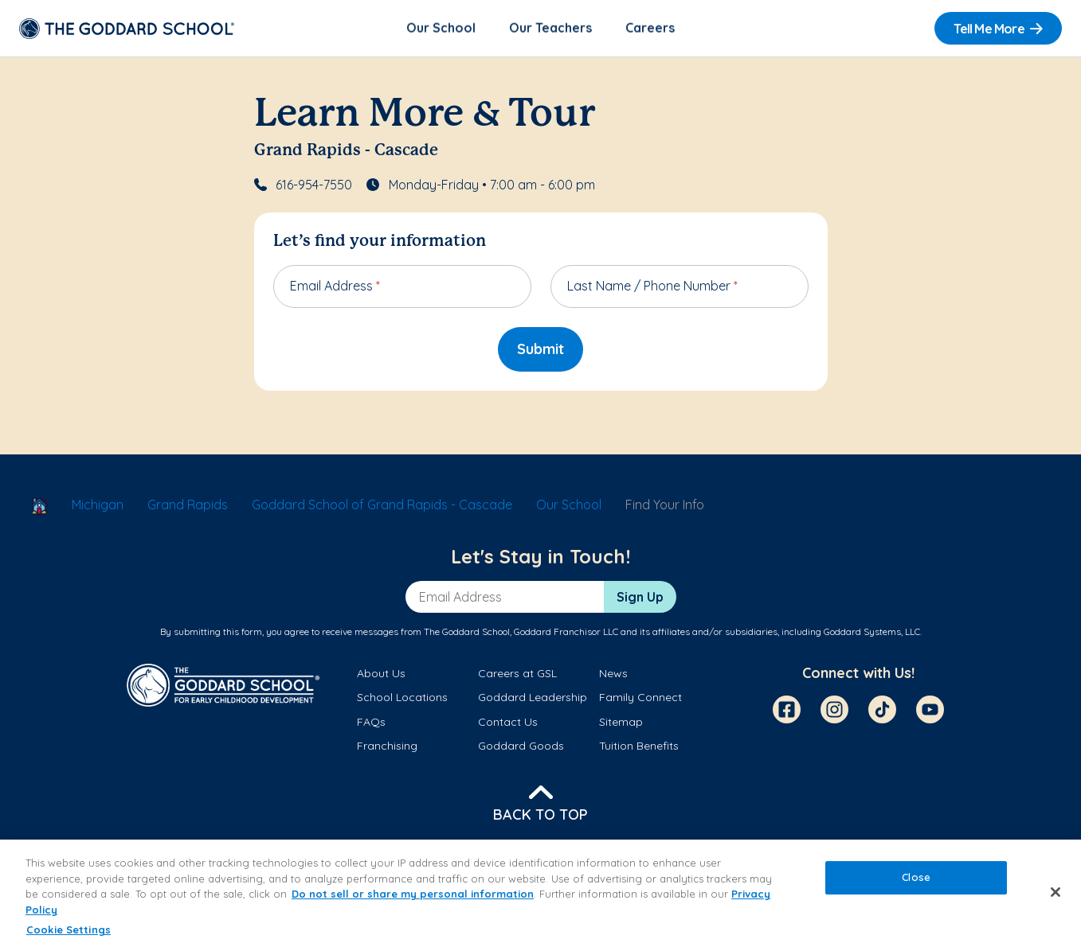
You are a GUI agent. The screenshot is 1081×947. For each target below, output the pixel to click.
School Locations (402, 699)
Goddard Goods (521, 746)
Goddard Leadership (532, 699)
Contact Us (508, 722)
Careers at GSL (517, 675)
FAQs (371, 722)
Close (916, 877)
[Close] (1055, 892)
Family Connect (640, 699)
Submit (540, 350)
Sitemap (621, 722)
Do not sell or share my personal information (413, 893)
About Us (381, 675)
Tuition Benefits (639, 746)
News (613, 675)
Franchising (387, 746)
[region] (540, 893)
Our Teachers (550, 28)
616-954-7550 (314, 186)
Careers (650, 28)
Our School (441, 28)
